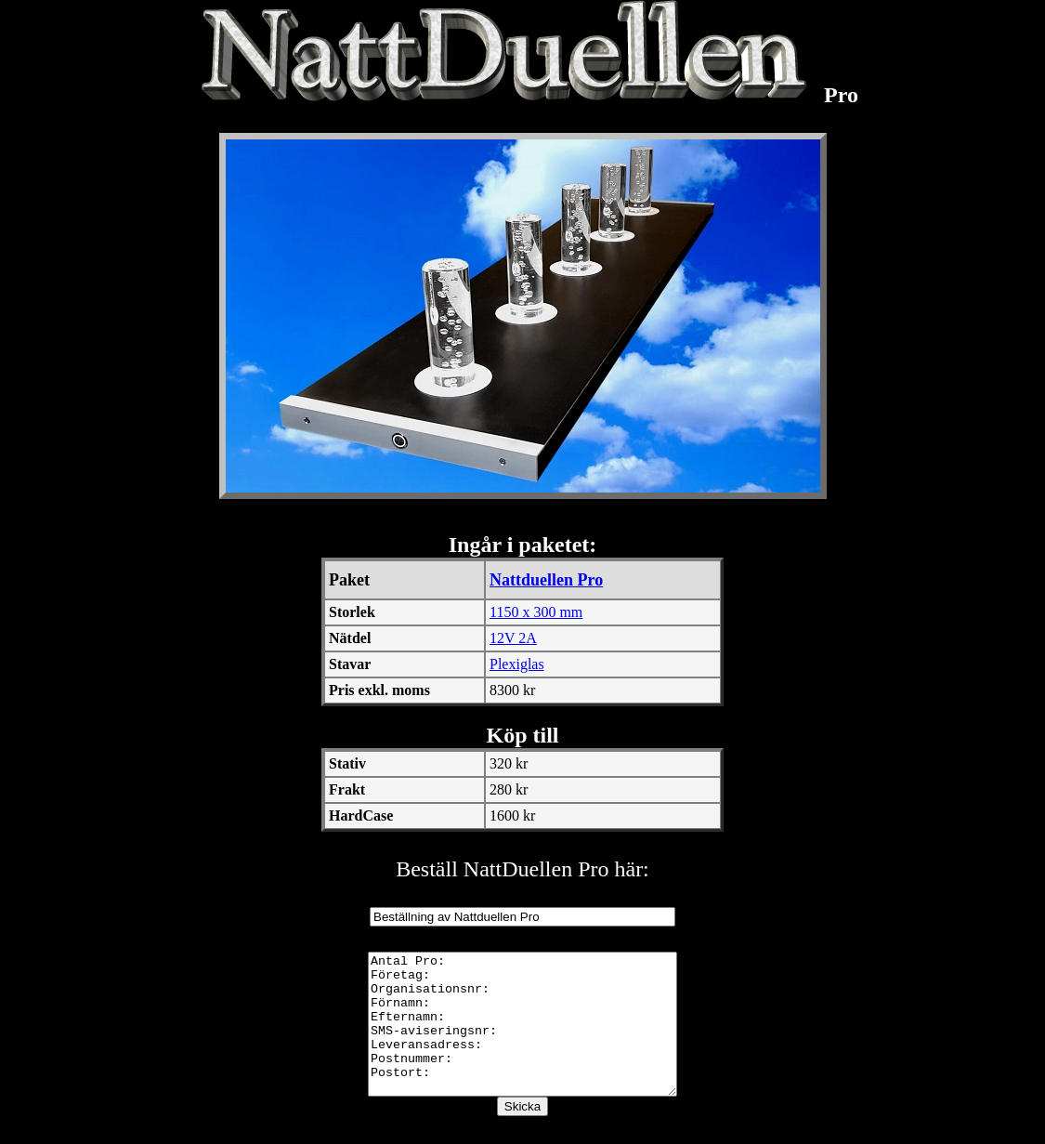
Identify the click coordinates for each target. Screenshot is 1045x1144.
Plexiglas (517, 664)
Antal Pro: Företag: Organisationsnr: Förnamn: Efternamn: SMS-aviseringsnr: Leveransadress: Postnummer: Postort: (523, 1038)
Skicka (522, 1134)
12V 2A (513, 638)
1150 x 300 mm (536, 612)
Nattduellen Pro (546, 580)
